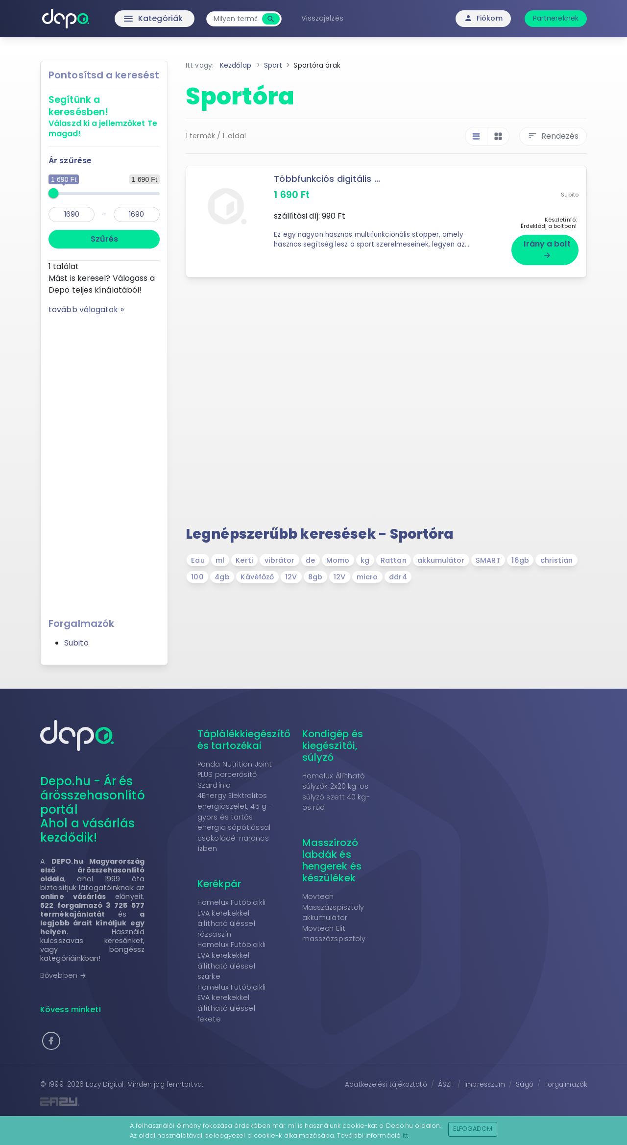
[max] (137, 214)
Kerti (244, 560)
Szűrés (104, 239)
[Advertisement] (104, 463)
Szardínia (214, 785)
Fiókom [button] (483, 18)
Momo (337, 560)
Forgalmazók (565, 1084)
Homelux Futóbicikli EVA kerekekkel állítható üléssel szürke (231, 960)
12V (291, 577)
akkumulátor (440, 560)
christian (556, 560)
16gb (520, 560)
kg (365, 560)
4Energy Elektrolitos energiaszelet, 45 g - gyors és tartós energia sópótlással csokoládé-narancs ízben (234, 822)
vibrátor (280, 560)
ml (220, 560)
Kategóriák (132, 19)
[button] (51, 1041)
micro (367, 577)
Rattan (394, 560)
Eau (197, 560)
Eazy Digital (104, 1084)
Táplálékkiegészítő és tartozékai (243, 739)
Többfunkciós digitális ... (327, 179)
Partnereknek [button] (556, 18)
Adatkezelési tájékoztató (386, 1084)
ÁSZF (446, 1084)
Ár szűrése (70, 160)
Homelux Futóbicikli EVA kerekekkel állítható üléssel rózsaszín (231, 918)
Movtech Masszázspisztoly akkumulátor (333, 907)
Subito (76, 642)
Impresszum (484, 1084)
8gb (315, 577)
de (310, 560)
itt (405, 1135)
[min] (71, 214)
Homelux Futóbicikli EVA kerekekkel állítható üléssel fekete (231, 1003)
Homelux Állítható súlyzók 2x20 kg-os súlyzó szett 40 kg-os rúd (336, 792)
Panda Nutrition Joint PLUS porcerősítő (234, 769)
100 (197, 577)
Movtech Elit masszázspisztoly (334, 933)
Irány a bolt (547, 249)
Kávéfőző (257, 577)
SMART (488, 560)
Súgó (524, 1084)
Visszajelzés (322, 18)
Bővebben (63, 975)
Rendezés (553, 136)
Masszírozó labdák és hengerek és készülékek (332, 860)
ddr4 (398, 577)
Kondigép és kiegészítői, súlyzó (332, 745)
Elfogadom (473, 1128)
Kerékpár (219, 884)
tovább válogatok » (86, 309)
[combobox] (235, 19)
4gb (222, 577)
